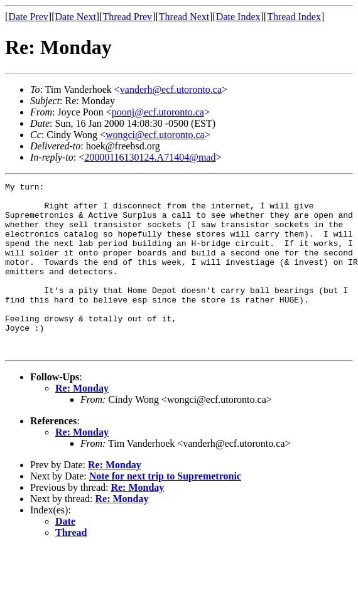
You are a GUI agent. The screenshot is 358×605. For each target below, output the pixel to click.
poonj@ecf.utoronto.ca (158, 112)
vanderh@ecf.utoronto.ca (171, 89)
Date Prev (28, 16)
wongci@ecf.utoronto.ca (155, 134)
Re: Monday (82, 422)
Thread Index (294, 16)
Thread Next (184, 16)
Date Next (75, 16)
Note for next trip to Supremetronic (165, 510)
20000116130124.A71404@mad (149, 157)
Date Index (238, 16)
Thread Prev (127, 16)
